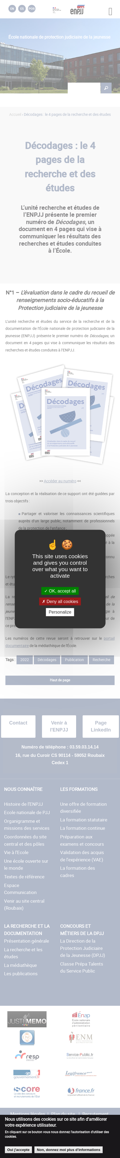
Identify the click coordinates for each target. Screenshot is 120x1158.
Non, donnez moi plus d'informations (68, 1150)
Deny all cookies (60, 601)
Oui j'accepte (18, 1150)
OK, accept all (60, 591)
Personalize (60, 612)
